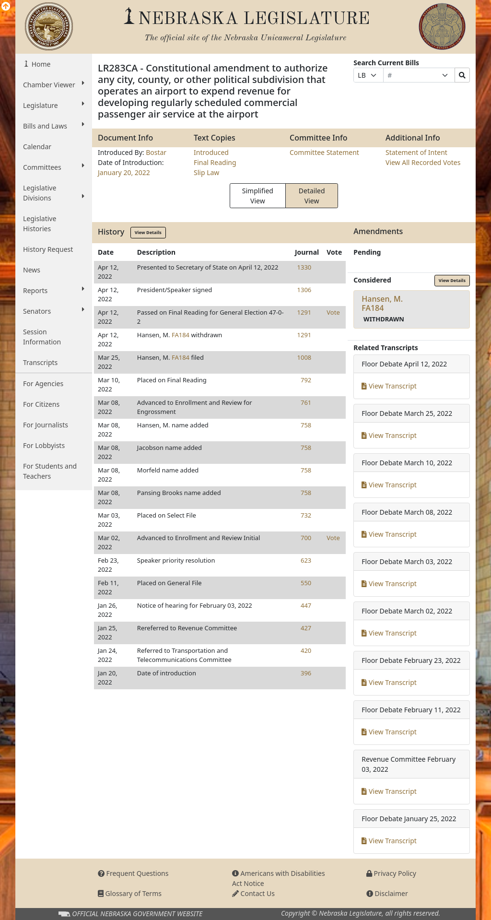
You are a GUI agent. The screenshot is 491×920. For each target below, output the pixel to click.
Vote (333, 312)
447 (306, 605)
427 (306, 628)
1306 (304, 289)
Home (40, 64)
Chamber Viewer (53, 84)
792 (306, 380)
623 (306, 560)
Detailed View (312, 195)
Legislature (53, 105)
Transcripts (40, 362)
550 (306, 582)
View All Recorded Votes (423, 162)
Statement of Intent (416, 152)
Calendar (37, 146)
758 (306, 425)
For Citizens (41, 404)
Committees (53, 167)
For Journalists (45, 424)
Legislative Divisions (53, 192)
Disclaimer (387, 893)
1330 (304, 267)
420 (306, 650)
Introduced (211, 152)
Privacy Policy (391, 873)
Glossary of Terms (130, 893)
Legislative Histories (39, 223)
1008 (304, 357)
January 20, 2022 (124, 172)
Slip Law (206, 172)
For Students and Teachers (50, 471)
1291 (304, 312)
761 (306, 402)
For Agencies (43, 383)
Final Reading (215, 162)
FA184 (180, 334)
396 (306, 673)
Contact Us (253, 893)
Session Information (42, 336)
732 (306, 515)
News (31, 269)
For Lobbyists (44, 445)
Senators (53, 311)
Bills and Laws (53, 125)
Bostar (156, 152)
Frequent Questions (133, 873)
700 (306, 537)
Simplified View (257, 195)
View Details (148, 232)
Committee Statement (324, 152)
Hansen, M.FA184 (382, 303)
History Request (48, 249)
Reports (53, 290)
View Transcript (389, 385)
